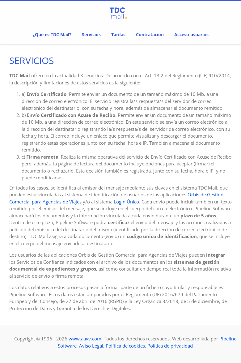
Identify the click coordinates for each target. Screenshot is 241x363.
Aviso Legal (91, 346)
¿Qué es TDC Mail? (52, 34)
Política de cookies (125, 346)
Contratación (150, 34)
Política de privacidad (170, 346)
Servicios (91, 34)
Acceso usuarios (191, 34)
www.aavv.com (85, 338)
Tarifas (118, 34)
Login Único (126, 202)
